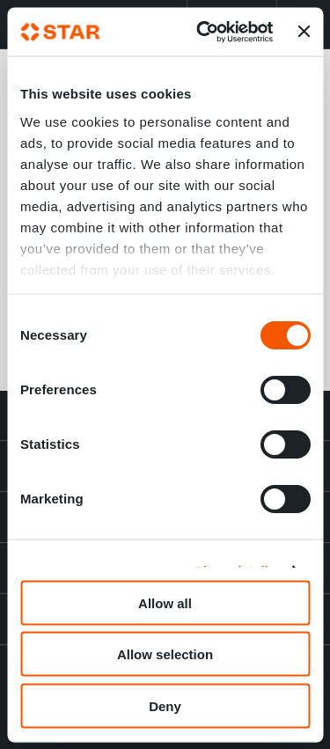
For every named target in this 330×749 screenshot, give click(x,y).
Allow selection (165, 654)
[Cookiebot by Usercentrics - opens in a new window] (203, 31)
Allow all (165, 602)
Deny (165, 705)
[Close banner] (303, 32)
